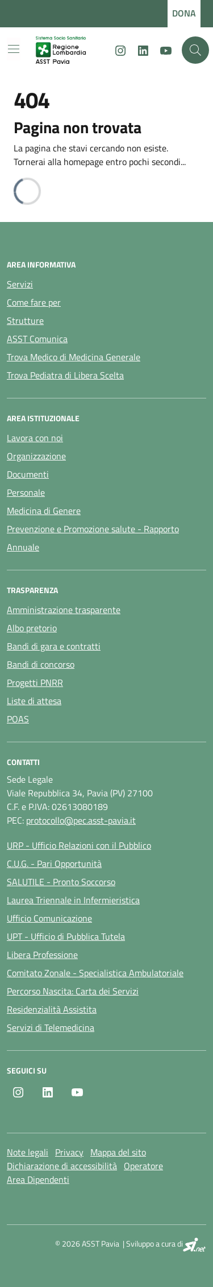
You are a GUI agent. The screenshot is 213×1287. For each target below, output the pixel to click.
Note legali (27, 1152)
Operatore (143, 1166)
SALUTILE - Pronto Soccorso (61, 882)
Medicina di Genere (44, 510)
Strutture (25, 320)
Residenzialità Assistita (52, 1009)
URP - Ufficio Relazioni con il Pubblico (79, 845)
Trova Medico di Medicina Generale (73, 357)
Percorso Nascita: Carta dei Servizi (73, 991)
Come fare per (34, 302)
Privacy (69, 1152)
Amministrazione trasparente (63, 609)
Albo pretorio (32, 628)
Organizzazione (36, 456)
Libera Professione (42, 954)
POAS (18, 719)
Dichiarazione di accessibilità (62, 1166)
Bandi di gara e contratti (54, 646)
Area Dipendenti (38, 1179)
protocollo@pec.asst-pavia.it (81, 820)
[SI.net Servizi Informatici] (194, 1244)
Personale (26, 492)
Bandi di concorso (40, 664)
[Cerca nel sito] (195, 50)
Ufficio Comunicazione (49, 918)
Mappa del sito (118, 1152)
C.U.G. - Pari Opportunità (54, 863)
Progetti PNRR (35, 682)
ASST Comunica (37, 339)
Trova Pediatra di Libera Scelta (65, 375)
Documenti (28, 474)
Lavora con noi (35, 438)
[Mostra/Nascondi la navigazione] (13, 49)
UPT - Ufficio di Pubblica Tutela (66, 936)
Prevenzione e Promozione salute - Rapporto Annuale (93, 538)
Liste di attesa (34, 701)
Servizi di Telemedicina (50, 1027)
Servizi (20, 284)
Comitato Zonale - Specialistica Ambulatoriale (95, 973)
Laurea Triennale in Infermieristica (73, 900)
